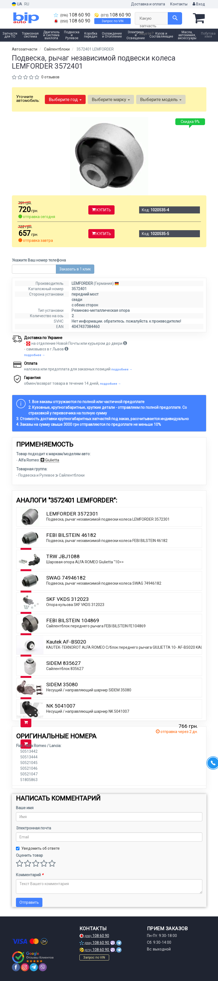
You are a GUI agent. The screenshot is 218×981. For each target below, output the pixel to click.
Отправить (29, 902)
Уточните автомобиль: (28, 98)
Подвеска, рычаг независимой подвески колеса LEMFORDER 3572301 (108, 519)
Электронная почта (33, 828)
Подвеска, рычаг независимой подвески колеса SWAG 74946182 (103, 583)
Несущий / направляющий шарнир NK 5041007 (87, 711)
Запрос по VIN (112, 21)
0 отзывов (50, 77)
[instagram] (25, 967)
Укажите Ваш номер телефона (39, 260)
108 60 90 (72, 15)
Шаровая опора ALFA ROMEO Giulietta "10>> (85, 562)
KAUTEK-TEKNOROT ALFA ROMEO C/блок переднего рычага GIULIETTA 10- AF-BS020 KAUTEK (128, 647)
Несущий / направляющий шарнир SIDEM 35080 (88, 690)
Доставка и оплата (148, 4)
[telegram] (34, 967)
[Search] (175, 18)
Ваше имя (24, 808)
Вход (199, 4)
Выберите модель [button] (161, 99)
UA (17, 4)
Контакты (178, 4)
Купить (101, 210)
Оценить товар (29, 855)
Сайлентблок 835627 (64, 669)
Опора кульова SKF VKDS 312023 (75, 604)
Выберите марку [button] (111, 99)
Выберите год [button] (65, 99)
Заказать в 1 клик (75, 269)
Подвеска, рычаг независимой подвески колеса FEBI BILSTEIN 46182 (106, 540)
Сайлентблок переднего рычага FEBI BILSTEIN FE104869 (96, 626)
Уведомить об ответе (38, 848)
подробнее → (34, 355)
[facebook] (16, 967)
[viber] (43, 967)
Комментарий (29, 875)
